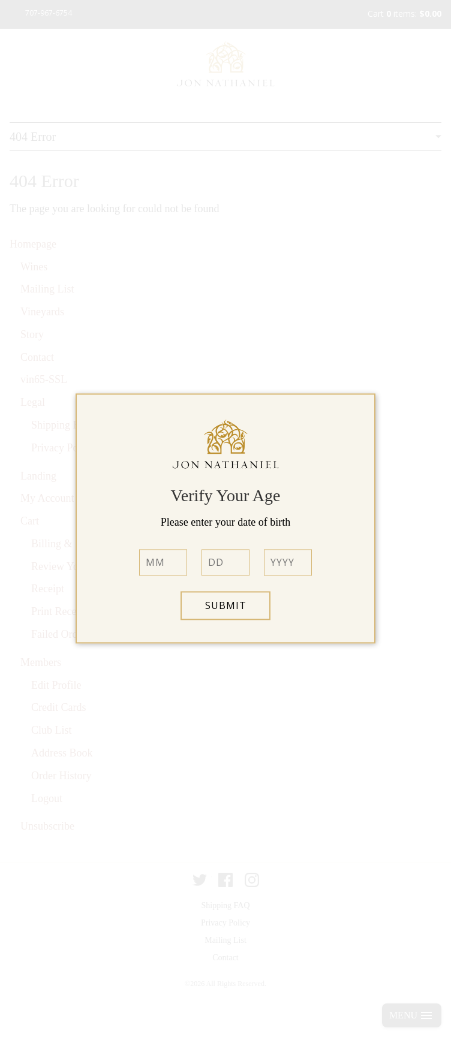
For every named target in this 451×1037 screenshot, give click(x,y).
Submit (225, 606)
